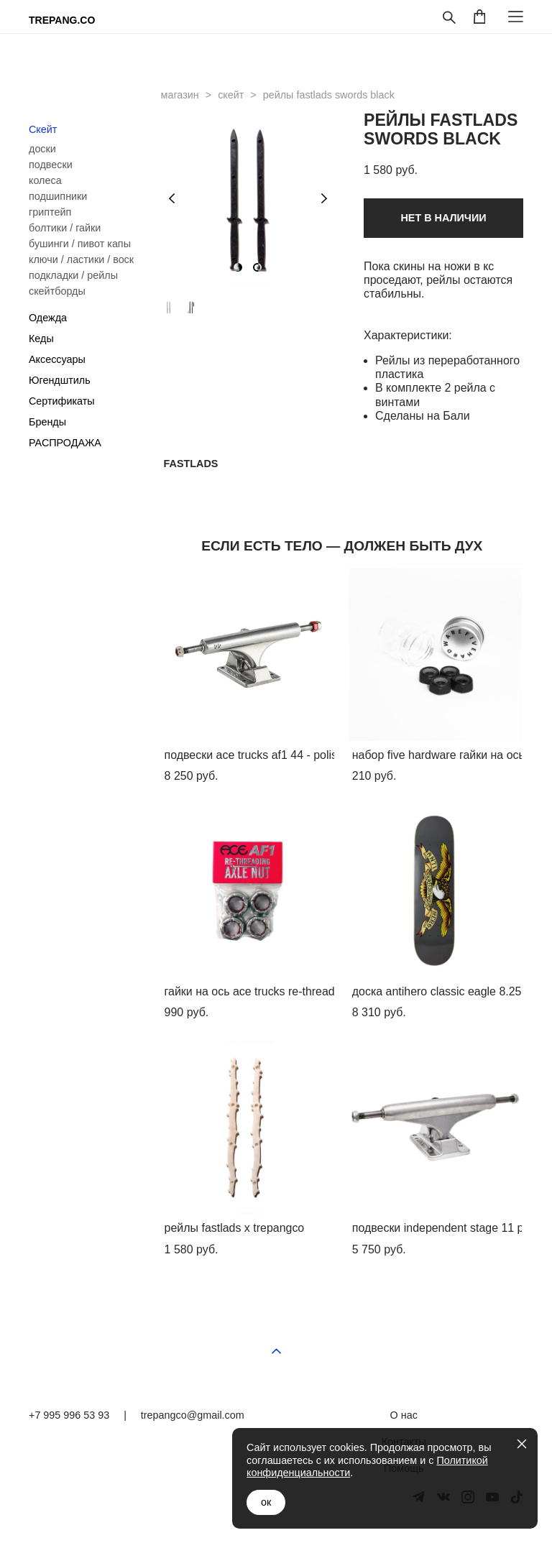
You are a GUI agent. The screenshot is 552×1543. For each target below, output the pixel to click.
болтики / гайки (65, 228)
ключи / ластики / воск (81, 259)
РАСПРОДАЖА (65, 442)
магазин (180, 95)
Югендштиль (60, 380)
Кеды (41, 338)
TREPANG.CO (62, 20)
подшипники (58, 196)
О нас (404, 1415)
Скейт (43, 129)
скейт (231, 95)
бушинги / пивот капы (80, 243)
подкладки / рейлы (73, 275)
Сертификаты (62, 401)
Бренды (47, 422)
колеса (45, 180)
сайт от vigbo (495, 1537)
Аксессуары (57, 359)
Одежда (48, 317)
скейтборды (57, 291)
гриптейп (50, 212)
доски (42, 149)
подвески (51, 164)
